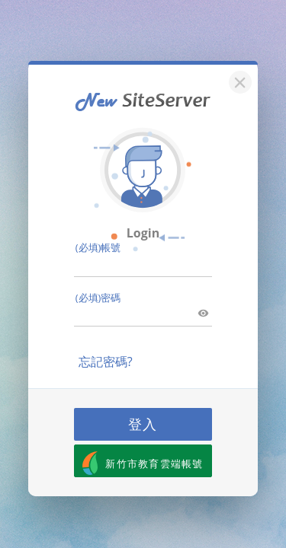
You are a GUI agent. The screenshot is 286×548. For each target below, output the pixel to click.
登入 (143, 424)
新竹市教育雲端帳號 (143, 463)
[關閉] (238, 80)
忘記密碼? (106, 361)
